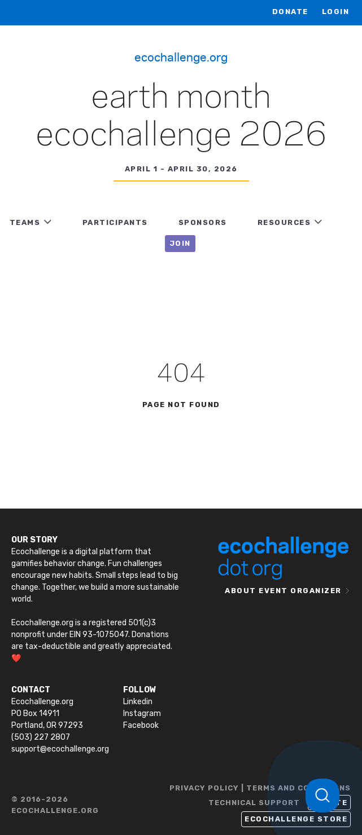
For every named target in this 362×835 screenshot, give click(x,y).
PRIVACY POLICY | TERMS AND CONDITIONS (260, 788)
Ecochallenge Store (296, 819)
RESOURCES (284, 222)
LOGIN (336, 11)
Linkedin (137, 701)
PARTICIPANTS (115, 222)
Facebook (141, 725)
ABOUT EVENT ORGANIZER (283, 590)
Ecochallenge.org (181, 56)
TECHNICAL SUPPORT (254, 802)
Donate (290, 11)
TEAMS (25, 222)
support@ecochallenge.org (60, 749)
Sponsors (202, 222)
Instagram (142, 713)
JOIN (180, 243)
